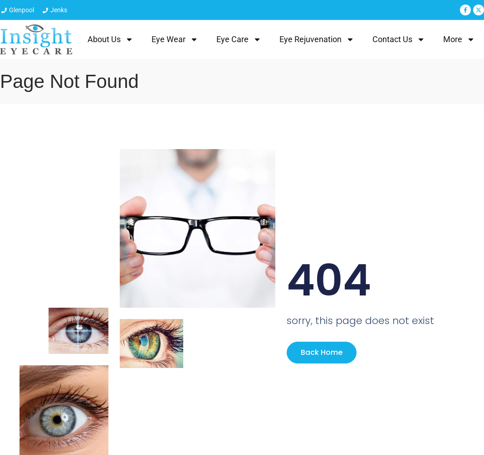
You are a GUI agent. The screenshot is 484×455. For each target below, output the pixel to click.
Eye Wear (175, 39)
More (459, 39)
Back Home (321, 352)
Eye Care (238, 39)
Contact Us (398, 39)
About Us (110, 39)
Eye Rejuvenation (316, 39)
